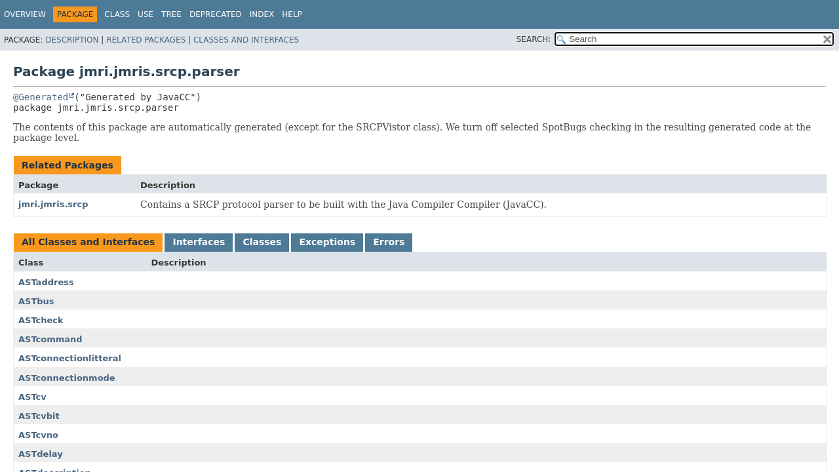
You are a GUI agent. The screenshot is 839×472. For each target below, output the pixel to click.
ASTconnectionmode (66, 378)
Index (262, 14)
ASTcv (32, 397)
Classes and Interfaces (246, 40)
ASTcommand (50, 339)
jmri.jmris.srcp (53, 204)
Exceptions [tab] (327, 242)
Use (145, 14)
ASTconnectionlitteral (69, 358)
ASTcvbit (39, 416)
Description (71, 40)
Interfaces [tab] (198, 242)
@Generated (40, 97)
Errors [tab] (388, 242)
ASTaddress (46, 282)
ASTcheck (41, 320)
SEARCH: (534, 39)
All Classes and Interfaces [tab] (88, 242)
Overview (25, 14)
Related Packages (145, 40)
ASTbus (36, 301)
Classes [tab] (262, 242)
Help (292, 14)
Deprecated (215, 14)
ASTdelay (40, 454)
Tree (171, 14)
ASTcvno (38, 435)
